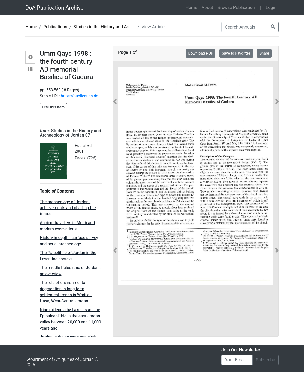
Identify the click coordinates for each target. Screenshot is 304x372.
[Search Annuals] (244, 27)
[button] (115, 176)
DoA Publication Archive (54, 7)
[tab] (30, 57)
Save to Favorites (236, 53)
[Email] (237, 360)
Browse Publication (236, 7)
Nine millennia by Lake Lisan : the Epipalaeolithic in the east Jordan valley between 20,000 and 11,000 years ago (70, 319)
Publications (55, 26)
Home (192, 7)
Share (264, 53)
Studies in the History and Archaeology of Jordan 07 (123, 26)
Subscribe (265, 359)
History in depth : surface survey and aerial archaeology (69, 240)
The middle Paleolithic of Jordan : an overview (70, 270)
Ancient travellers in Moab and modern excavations (67, 225)
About (207, 7)
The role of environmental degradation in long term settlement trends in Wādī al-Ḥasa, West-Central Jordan (66, 291)
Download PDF (200, 53)
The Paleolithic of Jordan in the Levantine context (68, 255)
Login (271, 7)
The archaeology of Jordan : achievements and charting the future (68, 207)
